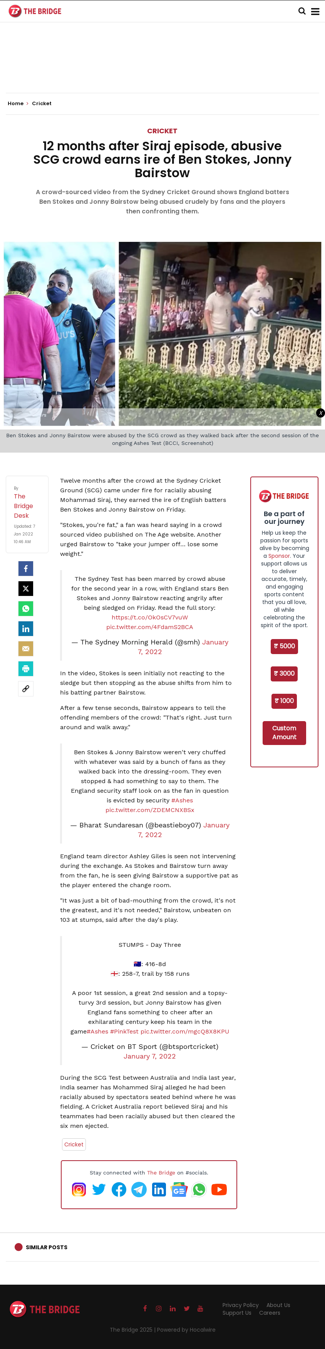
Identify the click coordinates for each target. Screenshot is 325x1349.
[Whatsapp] (26, 608)
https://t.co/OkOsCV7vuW (150, 617)
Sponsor (279, 556)
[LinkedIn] (26, 628)
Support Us (237, 1313)
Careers (269, 1313)
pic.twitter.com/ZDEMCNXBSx (150, 810)
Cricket (162, 131)
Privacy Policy (241, 1305)
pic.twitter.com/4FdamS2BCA (149, 627)
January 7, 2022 (150, 1056)
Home (18, 103)
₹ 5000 (284, 646)
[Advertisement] (162, 69)
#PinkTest (124, 1031)
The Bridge (161, 1172)
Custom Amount (284, 733)
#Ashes (182, 800)
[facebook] (26, 568)
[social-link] (26, 688)
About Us (278, 1305)
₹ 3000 (284, 673)
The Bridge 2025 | (133, 1330)
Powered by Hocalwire (186, 1330)
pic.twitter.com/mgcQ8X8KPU (185, 1031)
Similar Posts (46, 1247)
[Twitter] (26, 588)
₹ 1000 (284, 700)
